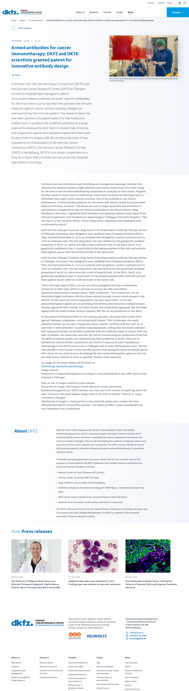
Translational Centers (48, 677)
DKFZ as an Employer (105, 666)
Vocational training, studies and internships (108, 672)
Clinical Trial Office (75, 666)
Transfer (72, 657)
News (127, 657)
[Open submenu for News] (130, 12)
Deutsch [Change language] (151, 2)
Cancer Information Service (79, 670)
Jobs (98, 662)
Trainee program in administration (104, 679)
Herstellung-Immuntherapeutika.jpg (62, 366)
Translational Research (77, 674)
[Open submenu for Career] (119, 12)
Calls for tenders (132, 677)
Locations (15, 666)
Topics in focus (131, 681)
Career (100, 657)
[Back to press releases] (21, 28)
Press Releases (131, 662)
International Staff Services (108, 684)
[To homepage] (22, 12)
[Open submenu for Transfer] (107, 12)
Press (169, 2)
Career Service (103, 688)
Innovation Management (78, 662)
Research (44, 657)
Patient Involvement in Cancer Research (77, 680)
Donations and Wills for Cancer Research (20, 679)
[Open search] (185, 3)
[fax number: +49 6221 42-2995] (136, 635)
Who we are (16, 662)
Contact (161, 2)
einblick (128, 685)
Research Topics (46, 662)
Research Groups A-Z (48, 666)
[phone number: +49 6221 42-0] (136, 632)
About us (15, 657)
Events (128, 666)
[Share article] (16, 75)
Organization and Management (18, 672)
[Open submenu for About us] (80, 12)
